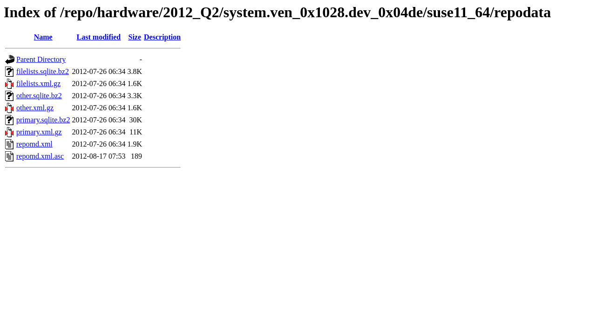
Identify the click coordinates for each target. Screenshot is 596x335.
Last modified (99, 37)
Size (134, 37)
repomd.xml (34, 144)
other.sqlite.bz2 (39, 96)
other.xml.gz (35, 108)
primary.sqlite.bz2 (43, 120)
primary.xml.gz (39, 132)
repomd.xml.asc (40, 156)
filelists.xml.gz (38, 83)
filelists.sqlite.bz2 (42, 71)
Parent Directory (41, 59)
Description (162, 37)
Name (43, 37)
